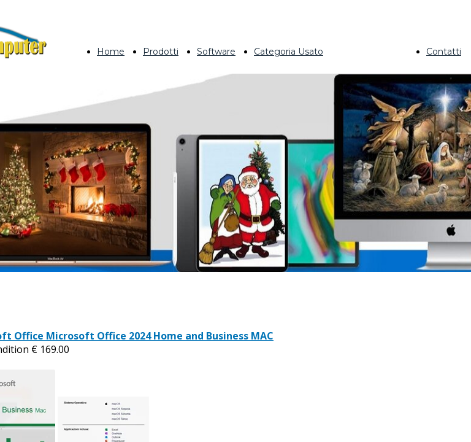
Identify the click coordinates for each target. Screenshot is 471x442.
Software (216, 51)
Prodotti (160, 51)
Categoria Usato (288, 51)
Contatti (443, 51)
